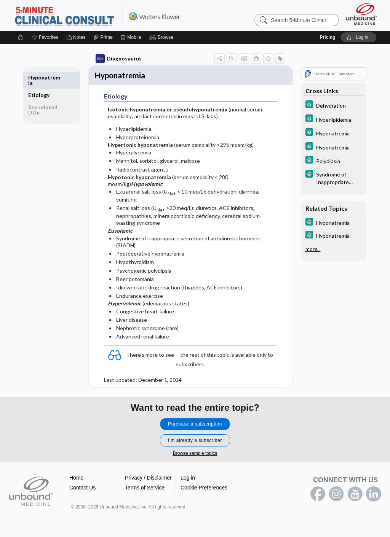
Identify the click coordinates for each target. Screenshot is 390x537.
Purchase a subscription (195, 425)
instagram (336, 495)
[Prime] (103, 37)
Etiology (39, 77)
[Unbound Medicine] (361, 14)
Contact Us (82, 489)
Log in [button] (188, 479)
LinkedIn (373, 495)
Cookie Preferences (204, 489)
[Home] (20, 37)
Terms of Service (145, 489)
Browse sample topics (195, 454)
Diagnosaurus (119, 58)
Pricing (327, 37)
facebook (317, 495)
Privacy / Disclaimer (148, 479)
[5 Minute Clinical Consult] (333, 105)
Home (76, 479)
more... (313, 249)
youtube (355, 495)
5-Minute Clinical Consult (109, 15)
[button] (162, 37)
